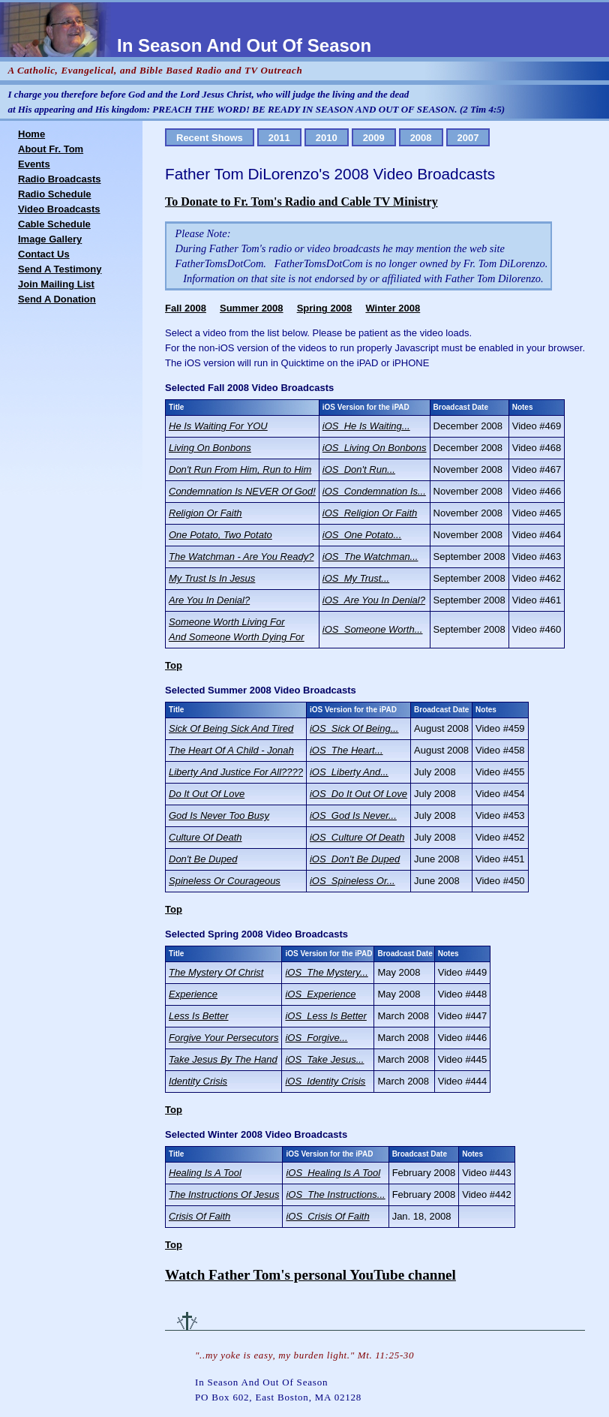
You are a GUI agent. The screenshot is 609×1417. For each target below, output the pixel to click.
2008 (421, 137)
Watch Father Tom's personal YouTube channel (310, 1275)
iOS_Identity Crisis (325, 1081)
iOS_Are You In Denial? (373, 600)
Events (34, 164)
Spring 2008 (324, 308)
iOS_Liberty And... (349, 772)
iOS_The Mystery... (326, 972)
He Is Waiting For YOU (218, 426)
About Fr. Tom (50, 149)
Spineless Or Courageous (224, 880)
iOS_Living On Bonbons (374, 447)
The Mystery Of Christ (216, 972)
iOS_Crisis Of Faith (327, 1216)
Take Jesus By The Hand (223, 1059)
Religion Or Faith (205, 513)
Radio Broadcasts (59, 179)
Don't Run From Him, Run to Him (240, 469)
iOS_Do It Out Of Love (358, 793)
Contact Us (44, 254)
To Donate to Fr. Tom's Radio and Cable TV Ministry (301, 201)
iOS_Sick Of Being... (354, 728)
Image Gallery (50, 239)
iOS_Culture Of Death (357, 837)
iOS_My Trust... (355, 578)
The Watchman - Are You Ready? (241, 556)
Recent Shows (209, 137)
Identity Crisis (198, 1081)
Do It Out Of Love (206, 793)
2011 (279, 137)
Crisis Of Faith (199, 1216)
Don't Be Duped (203, 859)
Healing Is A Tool (205, 1172)
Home (31, 134)
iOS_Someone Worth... (372, 629)
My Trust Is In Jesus (212, 578)
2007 (468, 137)
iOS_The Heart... (346, 750)
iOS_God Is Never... (353, 815)
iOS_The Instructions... (335, 1194)
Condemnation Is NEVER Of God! (242, 491)
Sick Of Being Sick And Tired (231, 728)
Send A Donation (57, 299)
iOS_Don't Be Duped (355, 859)
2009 (374, 137)
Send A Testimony (59, 269)
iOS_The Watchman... (370, 556)
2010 (327, 137)
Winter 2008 (392, 308)
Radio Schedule (55, 194)
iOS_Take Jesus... (324, 1059)
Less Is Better (198, 1015)
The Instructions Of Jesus (224, 1194)
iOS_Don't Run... (358, 469)
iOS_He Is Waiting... (366, 426)
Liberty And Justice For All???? (236, 772)
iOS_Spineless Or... (352, 880)
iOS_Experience (320, 994)
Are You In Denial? (209, 600)
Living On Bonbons (210, 447)
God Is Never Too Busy (219, 815)
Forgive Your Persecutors (223, 1037)
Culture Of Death (205, 837)
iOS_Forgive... (316, 1037)
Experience (193, 994)
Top (173, 665)
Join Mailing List (56, 284)
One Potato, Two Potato (220, 534)
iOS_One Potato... (362, 534)
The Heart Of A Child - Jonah (231, 750)
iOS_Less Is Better (325, 1015)
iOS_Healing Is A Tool (333, 1172)
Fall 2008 (185, 308)
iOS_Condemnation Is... (374, 491)
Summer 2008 (252, 308)
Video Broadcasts (59, 209)
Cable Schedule (54, 224)
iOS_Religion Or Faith (369, 513)
